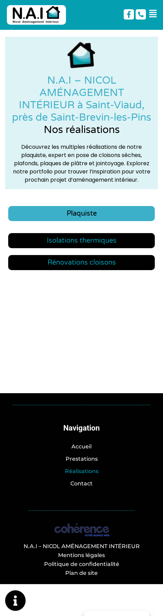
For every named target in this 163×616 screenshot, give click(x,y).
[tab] (81, 213)
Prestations (82, 459)
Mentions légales (81, 555)
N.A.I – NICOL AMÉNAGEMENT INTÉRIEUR (82, 546)
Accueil (81, 446)
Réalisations (81, 471)
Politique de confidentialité (81, 564)
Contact (81, 483)
